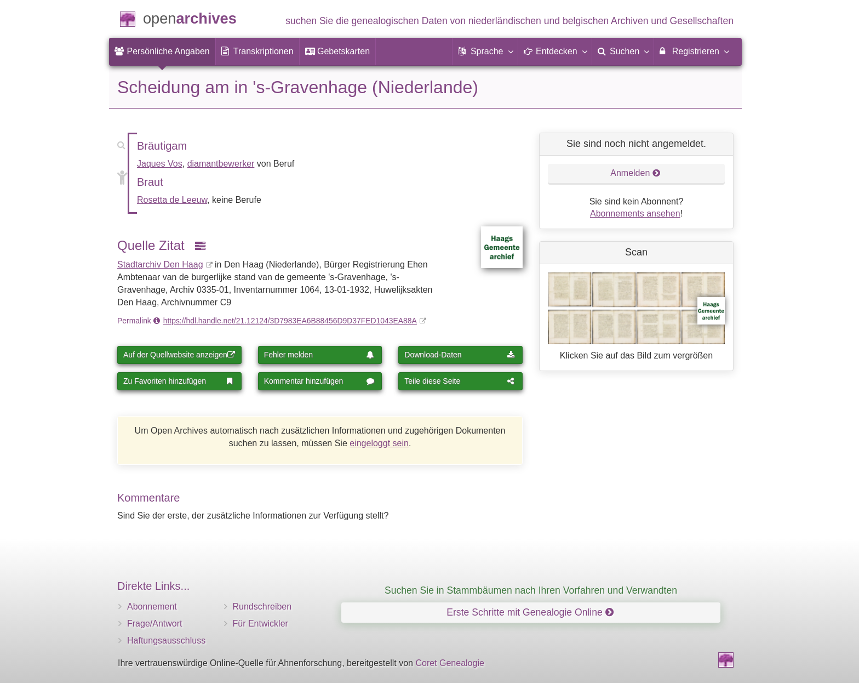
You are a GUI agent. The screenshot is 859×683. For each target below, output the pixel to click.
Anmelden (635, 173)
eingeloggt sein (379, 443)
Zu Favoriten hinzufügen (178, 381)
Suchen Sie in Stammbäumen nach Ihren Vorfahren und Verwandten (531, 590)
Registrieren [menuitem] (694, 50)
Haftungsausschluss (166, 640)
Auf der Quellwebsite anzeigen (179, 354)
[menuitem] (162, 51)
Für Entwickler (260, 623)
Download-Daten (459, 354)
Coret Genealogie (449, 663)
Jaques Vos (159, 163)
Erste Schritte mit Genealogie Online (529, 612)
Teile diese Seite (459, 381)
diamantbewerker (221, 163)
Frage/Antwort (154, 623)
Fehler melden (319, 354)
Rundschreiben (262, 606)
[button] (485, 51)
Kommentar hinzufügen (319, 381)
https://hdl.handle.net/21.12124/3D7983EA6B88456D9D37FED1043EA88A (290, 320)
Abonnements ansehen (635, 213)
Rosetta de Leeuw (172, 199)
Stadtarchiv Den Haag (160, 264)
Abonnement (152, 606)
